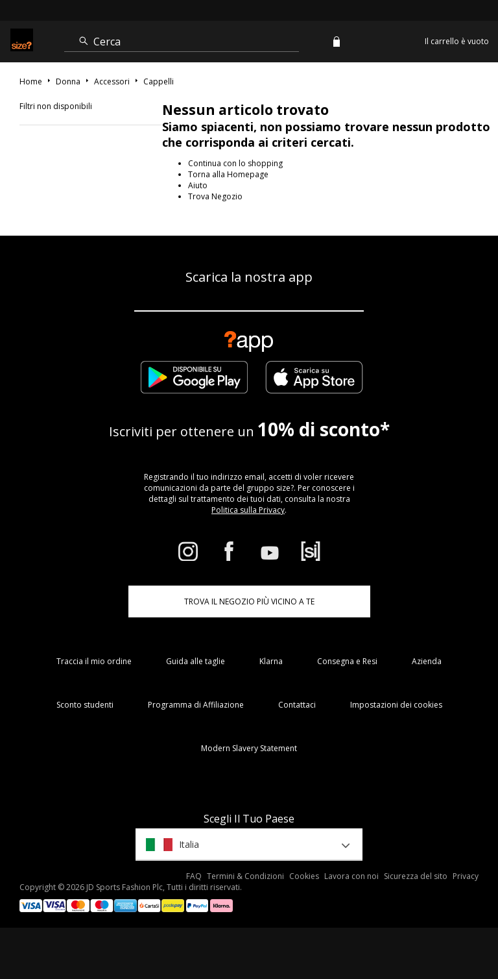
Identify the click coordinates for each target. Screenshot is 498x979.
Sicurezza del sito (415, 876)
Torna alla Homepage (228, 174)
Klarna (271, 661)
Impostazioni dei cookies (396, 704)
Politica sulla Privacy (248, 509)
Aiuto (198, 185)
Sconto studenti (84, 704)
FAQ (194, 876)
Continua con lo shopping (235, 163)
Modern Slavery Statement (249, 748)
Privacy (466, 876)
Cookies (304, 876)
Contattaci (297, 704)
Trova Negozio (215, 196)
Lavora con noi (351, 876)
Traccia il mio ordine (94, 661)
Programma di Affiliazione (196, 704)
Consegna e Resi (347, 661)
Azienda (427, 661)
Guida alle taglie (195, 661)
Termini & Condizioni (245, 876)
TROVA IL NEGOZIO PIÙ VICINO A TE (249, 601)
